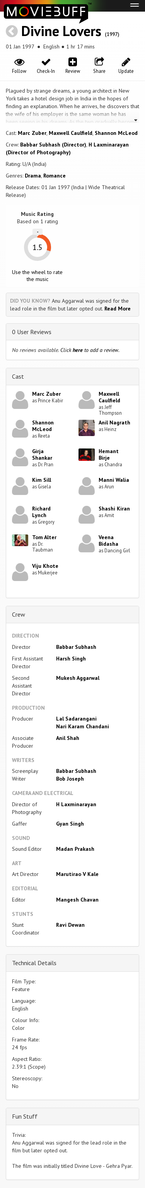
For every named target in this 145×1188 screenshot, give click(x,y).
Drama (33, 175)
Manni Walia (114, 479)
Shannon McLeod (116, 132)
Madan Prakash (75, 848)
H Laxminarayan (76, 804)
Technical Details (34, 963)
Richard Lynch (41, 512)
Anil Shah (67, 738)
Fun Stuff (25, 1116)
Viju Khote (45, 565)
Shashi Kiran (114, 508)
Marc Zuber (32, 132)
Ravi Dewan (70, 924)
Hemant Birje (109, 454)
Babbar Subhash (76, 646)
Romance (54, 175)
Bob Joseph (70, 778)
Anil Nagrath (114, 422)
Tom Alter (44, 537)
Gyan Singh (70, 823)
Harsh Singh (71, 658)
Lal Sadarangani (76, 718)
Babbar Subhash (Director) (53, 144)
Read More (117, 308)
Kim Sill (41, 479)
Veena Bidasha (108, 540)
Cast (18, 376)
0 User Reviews (31, 332)
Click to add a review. (89, 350)
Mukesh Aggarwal (77, 677)
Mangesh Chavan (77, 899)
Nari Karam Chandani (82, 726)
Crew (18, 614)
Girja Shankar (42, 454)
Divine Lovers (61, 31)
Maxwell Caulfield (70, 132)
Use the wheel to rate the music (37, 276)
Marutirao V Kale (77, 874)
